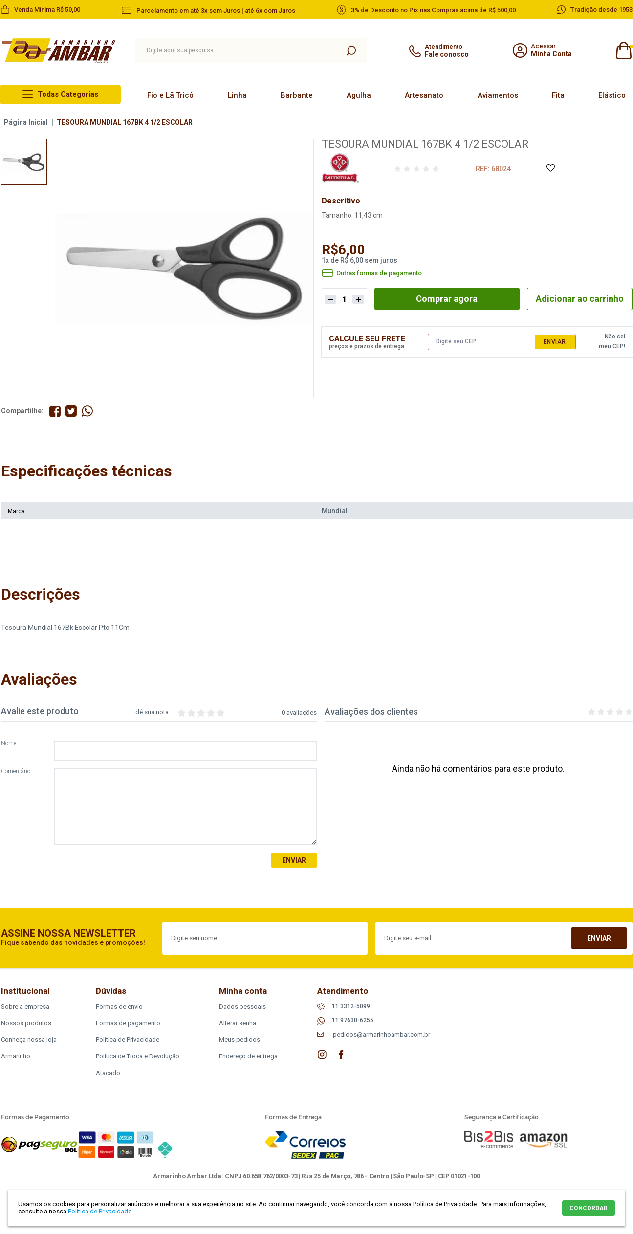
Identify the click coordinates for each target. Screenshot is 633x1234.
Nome (8, 743)
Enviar (555, 341)
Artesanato (424, 95)
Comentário (15, 771)
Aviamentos (498, 95)
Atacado (108, 1073)
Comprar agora (447, 298)
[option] (23, 161)
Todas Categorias (68, 94)
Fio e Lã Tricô (170, 95)
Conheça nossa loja (29, 1039)
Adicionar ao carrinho (580, 298)
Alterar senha (237, 1023)
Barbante (297, 95)
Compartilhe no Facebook (55, 411)
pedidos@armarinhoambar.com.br (381, 1034)
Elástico (612, 95)
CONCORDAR (588, 1208)
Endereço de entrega (248, 1056)
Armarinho (15, 1056)
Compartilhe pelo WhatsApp (87, 411)
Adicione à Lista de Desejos (550, 168)
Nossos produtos (26, 1023)
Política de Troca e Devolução (137, 1056)
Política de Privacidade (127, 1039)
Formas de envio (119, 1006)
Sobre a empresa (25, 1006)
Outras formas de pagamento (379, 273)
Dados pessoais (242, 1006)
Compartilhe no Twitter (71, 411)
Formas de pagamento (128, 1023)
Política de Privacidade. (100, 1211)
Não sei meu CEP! (612, 341)
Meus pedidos (239, 1039)
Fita (558, 95)
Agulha (359, 95)
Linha (237, 95)
